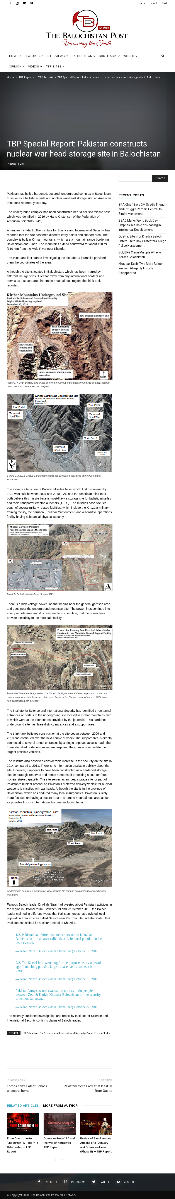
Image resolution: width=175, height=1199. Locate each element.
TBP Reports (26, 77)
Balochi (154, 3)
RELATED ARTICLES (23, 1106)
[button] (163, 56)
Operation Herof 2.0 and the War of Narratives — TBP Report (59, 1143)
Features (33, 56)
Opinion (17, 66)
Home (15, 56)
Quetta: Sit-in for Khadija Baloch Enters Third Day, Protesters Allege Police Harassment (142, 241)
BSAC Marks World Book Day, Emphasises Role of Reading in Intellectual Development (140, 225)
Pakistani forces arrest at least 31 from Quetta (88, 1088)
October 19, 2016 (86, 951)
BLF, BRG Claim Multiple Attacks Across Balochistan (140, 255)
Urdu (165, 3)
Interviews (57, 56)
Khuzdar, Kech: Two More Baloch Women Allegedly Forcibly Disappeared (141, 268)
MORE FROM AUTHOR (60, 1106)
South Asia (109, 56)
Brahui (142, 3)
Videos (35, 66)
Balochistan (83, 56)
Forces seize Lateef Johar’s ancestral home (27, 1088)
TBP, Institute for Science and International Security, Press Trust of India (66, 1033)
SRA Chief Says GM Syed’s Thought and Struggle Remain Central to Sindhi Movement (143, 209)
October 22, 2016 (86, 1007)
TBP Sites (55, 66)
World (130, 56)
